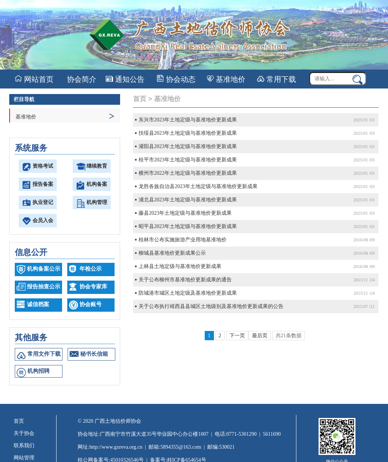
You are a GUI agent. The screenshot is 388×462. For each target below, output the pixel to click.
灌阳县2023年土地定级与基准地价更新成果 (188, 146)
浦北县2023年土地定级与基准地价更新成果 (188, 199)
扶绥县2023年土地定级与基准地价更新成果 (188, 133)
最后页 (260, 335)
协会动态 (176, 79)
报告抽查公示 (43, 286)
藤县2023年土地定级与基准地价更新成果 (185, 213)
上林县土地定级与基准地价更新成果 (180, 266)
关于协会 (24, 433)
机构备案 (96, 184)
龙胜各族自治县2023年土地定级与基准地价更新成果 (198, 186)
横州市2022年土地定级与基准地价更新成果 (188, 173)
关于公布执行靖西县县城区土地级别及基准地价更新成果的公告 (211, 306)
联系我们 (24, 445)
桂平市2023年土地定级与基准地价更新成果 (188, 160)
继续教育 (96, 166)
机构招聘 (38, 371)
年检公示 (90, 269)
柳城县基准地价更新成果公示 (172, 253)
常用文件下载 (44, 354)
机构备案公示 (43, 269)
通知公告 (125, 79)
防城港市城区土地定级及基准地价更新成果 (188, 293)
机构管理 (96, 202)
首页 (139, 99)
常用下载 (276, 79)
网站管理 (24, 458)
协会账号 (90, 304)
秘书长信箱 (94, 354)
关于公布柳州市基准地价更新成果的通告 (185, 279)
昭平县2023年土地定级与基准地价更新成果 (188, 226)
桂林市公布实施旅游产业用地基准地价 (183, 239)
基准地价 (226, 79)
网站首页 (34, 79)
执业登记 (43, 202)
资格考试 (43, 166)
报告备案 (43, 184)
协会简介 (80, 79)
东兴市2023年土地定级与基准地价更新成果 (188, 120)
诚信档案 (38, 304)
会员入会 (43, 220)
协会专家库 (93, 286)
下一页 (237, 335)
